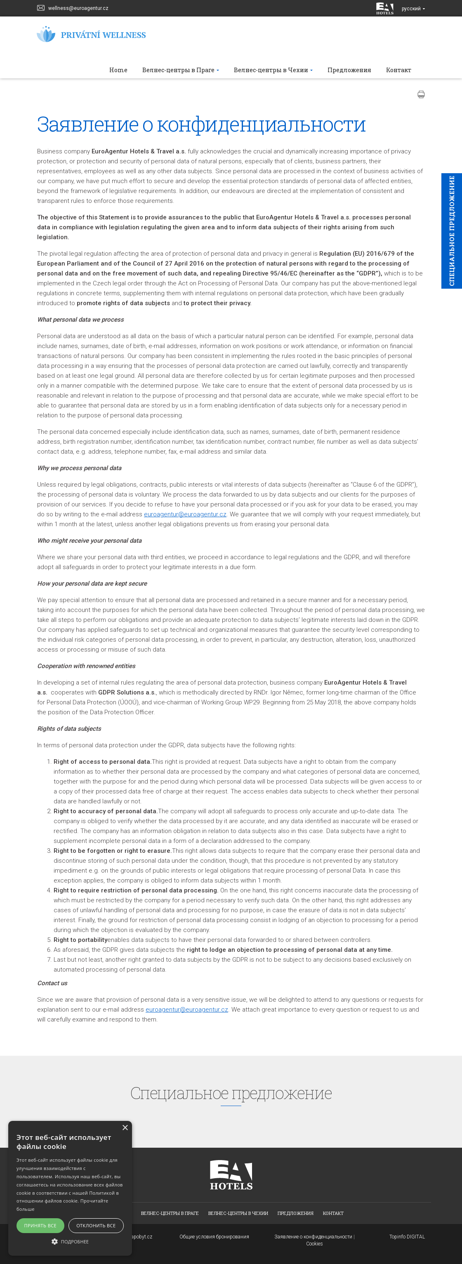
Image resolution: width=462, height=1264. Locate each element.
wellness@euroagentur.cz (72, 7)
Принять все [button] (40, 1225)
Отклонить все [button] (96, 1225)
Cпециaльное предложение (452, 231)
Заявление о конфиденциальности (313, 1237)
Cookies (314, 1244)
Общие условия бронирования (214, 1237)
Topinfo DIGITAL (407, 1237)
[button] (70, 1241)
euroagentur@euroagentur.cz (185, 514)
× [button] (125, 1128)
